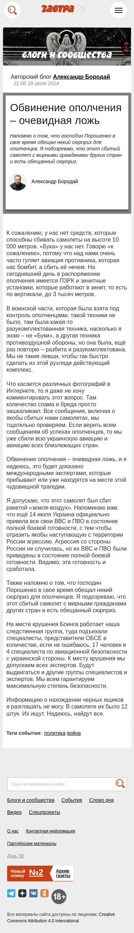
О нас (13, 831)
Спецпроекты (44, 812)
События (71, 800)
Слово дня (101, 800)
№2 (36, 872)
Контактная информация (50, 831)
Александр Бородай (81, 77)
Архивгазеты (63, 873)
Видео (14, 812)
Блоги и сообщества (30, 800)
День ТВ (15, 856)
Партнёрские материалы (31, 843)
